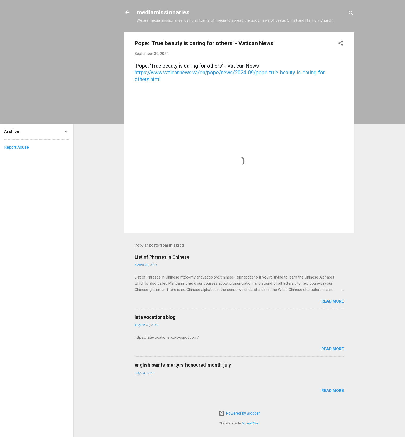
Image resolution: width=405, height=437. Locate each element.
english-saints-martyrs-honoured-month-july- (184, 365)
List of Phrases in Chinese (162, 257)
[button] (341, 44)
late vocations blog (155, 317)
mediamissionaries (163, 12)
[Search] (351, 14)
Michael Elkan (250, 423)
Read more (332, 301)
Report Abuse (16, 147)
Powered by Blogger (239, 413)
